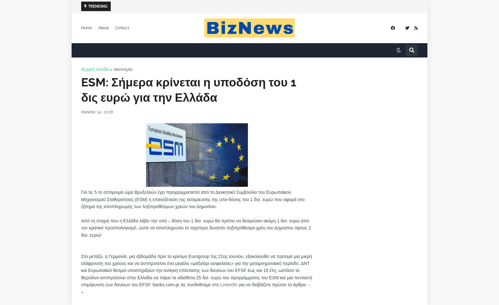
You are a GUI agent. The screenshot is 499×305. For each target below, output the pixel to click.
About (103, 28)
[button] (399, 50)
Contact (122, 28)
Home (86, 28)
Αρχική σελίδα (95, 69)
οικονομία (122, 69)
